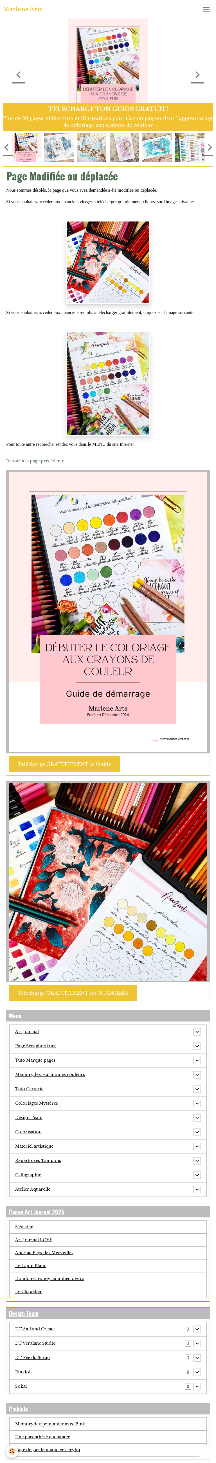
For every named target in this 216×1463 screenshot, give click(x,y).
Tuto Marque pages (35, 1060)
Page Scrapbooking (35, 1045)
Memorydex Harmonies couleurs (50, 1074)
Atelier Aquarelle (32, 1189)
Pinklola (24, 1371)
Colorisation (28, 1131)
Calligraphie (28, 1174)
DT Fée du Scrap (32, 1357)
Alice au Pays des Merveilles (44, 1252)
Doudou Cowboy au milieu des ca (49, 1278)
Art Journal (27, 1031)
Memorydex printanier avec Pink (50, 1423)
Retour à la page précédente (35, 460)
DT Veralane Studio (35, 1343)
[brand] (22, 9)
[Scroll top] (205, 1452)
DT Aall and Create (35, 1328)
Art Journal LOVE (33, 1239)
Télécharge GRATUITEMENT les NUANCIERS (73, 993)
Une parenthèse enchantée (42, 1436)
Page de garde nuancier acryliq (47, 1449)
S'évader (24, 1226)
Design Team (28, 1117)
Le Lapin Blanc (30, 1265)
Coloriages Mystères (36, 1103)
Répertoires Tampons (38, 1160)
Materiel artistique (34, 1146)
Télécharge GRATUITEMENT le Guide (64, 764)
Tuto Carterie (29, 1088)
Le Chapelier (28, 1291)
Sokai (21, 1386)
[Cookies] (12, 1451)
